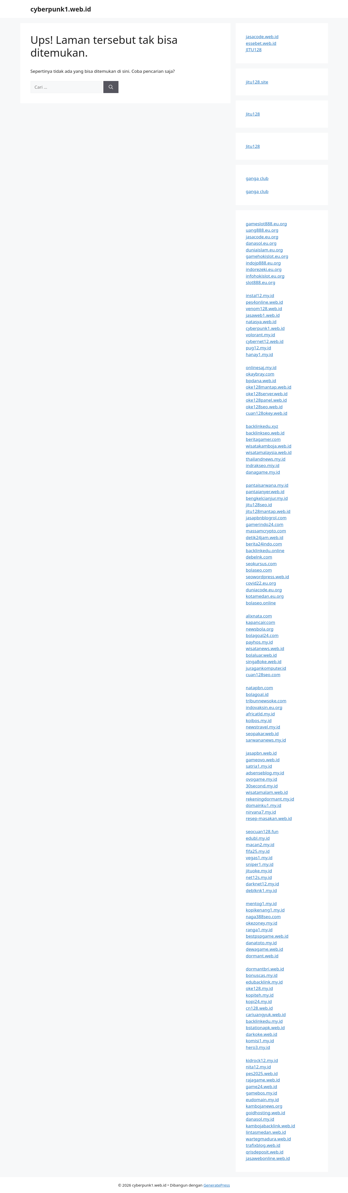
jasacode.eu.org (262, 237)
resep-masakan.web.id (269, 818)
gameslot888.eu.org (266, 224)
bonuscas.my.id (262, 975)
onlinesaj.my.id (261, 367)
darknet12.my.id (262, 884)
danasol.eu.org (261, 243)
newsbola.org (260, 629)
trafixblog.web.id (263, 1145)
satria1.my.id (259, 766)
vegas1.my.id (259, 858)
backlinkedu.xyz (262, 426)
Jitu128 (253, 114)
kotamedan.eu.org (265, 596)
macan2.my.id (260, 844)
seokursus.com (261, 564)
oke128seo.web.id (264, 407)
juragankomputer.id (266, 668)
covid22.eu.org (261, 583)
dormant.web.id (262, 956)
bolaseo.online (261, 603)
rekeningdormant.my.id (270, 799)
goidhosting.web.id (265, 1113)
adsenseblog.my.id (265, 773)
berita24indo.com (264, 544)
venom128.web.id (264, 308)
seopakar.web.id (262, 733)
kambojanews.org (264, 1106)
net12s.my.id (259, 877)
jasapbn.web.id (261, 753)
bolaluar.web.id (261, 655)
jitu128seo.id (259, 505)
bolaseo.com (259, 570)
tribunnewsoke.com (266, 701)
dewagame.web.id (264, 949)
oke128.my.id (259, 988)
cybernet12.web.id (265, 341)
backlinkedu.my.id (264, 1021)
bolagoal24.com (262, 635)
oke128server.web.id (267, 394)
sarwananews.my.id (266, 740)
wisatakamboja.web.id (269, 446)
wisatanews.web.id (265, 648)
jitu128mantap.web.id (268, 511)
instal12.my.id (260, 295)
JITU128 (254, 50)
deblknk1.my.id (261, 890)
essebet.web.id (261, 43)
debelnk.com (259, 557)
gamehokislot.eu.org (267, 256)
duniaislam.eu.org (264, 250)
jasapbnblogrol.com (266, 518)
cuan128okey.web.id (266, 413)
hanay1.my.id (259, 354)
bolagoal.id (257, 694)
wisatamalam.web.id (267, 792)
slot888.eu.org (260, 282)
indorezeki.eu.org (264, 269)
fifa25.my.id (258, 851)
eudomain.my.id (262, 1100)
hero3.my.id (258, 1047)
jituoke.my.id (259, 871)
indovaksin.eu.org (264, 707)
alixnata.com (259, 616)
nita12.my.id (258, 1067)
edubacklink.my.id (264, 982)
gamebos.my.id (261, 1093)
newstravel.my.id (263, 727)
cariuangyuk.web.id (266, 1014)
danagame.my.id (263, 472)
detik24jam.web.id (264, 537)
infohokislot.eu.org (265, 276)
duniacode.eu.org (264, 590)
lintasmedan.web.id (266, 1132)
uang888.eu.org (262, 230)
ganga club (257, 178)
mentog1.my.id (261, 903)
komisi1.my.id (260, 1041)
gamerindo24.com (264, 524)
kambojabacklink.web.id (270, 1126)
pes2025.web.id (262, 1073)
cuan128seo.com (263, 675)
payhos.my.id (259, 642)
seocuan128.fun (262, 831)
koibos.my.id (259, 720)
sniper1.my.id (260, 864)
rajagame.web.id (263, 1080)
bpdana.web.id (261, 380)
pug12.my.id (258, 348)
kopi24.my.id (259, 1001)
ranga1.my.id (259, 930)
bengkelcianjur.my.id (267, 498)
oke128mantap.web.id (269, 387)
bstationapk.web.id (265, 1027)
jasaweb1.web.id (263, 315)
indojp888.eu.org (263, 263)
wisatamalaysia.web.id (269, 452)
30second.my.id (262, 786)
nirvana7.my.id (261, 812)
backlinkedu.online (265, 550)
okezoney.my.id (261, 923)
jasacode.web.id (262, 36)
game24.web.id (261, 1086)
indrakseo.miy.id (263, 465)
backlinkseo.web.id (265, 433)
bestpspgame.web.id (267, 936)
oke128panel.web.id (266, 400)
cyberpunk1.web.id (61, 9)
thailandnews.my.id (266, 459)
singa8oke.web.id (264, 661)
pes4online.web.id (264, 302)
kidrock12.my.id (262, 1060)
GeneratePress (216, 1185)
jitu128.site (257, 82)
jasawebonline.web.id (268, 1158)
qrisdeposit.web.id (265, 1152)
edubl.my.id (258, 838)
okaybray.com (260, 374)
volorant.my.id (260, 335)
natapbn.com (259, 688)
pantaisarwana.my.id (267, 485)
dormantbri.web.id (265, 969)
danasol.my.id (260, 1119)
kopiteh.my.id (260, 995)
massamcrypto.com (266, 531)
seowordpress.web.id (267, 577)
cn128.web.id (259, 1008)
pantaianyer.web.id (265, 491)
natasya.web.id (261, 322)
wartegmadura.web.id (268, 1139)
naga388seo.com (263, 916)
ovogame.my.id (261, 779)
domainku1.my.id (263, 805)
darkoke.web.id (261, 1034)
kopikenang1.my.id (265, 910)
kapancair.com (260, 622)
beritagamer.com (263, 439)
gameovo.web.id (263, 760)
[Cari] (110, 87)
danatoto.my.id (261, 943)
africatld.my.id (260, 714)
